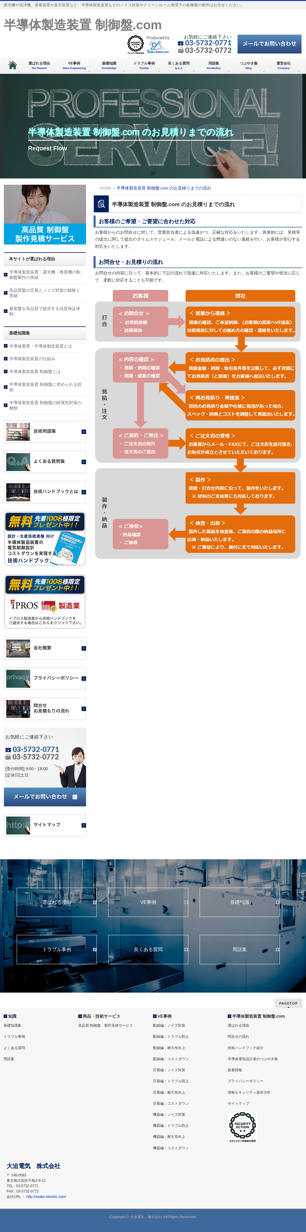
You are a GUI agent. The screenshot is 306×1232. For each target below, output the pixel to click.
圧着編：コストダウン (171, 1103)
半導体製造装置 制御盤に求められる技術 (45, 387)
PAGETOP (288, 1003)
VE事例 (148, 902)
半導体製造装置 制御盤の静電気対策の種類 (45, 405)
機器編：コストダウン (171, 1148)
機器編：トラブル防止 (171, 1126)
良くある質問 (148, 949)
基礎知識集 (13, 1025)
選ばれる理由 (56, 902)
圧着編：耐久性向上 (169, 1092)
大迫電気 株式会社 (146, 1217)
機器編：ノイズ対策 (169, 1114)
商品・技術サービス (101, 1016)
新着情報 (235, 1070)
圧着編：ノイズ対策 (169, 1070)
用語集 (239, 949)
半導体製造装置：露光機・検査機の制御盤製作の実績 (44, 275)
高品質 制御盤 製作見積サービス (105, 1025)
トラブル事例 (56, 949)
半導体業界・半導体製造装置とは (40, 346)
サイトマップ (238, 1103)
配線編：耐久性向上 (169, 1048)
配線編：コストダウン (171, 1059)
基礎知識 (239, 902)
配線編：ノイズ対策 (169, 1025)
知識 (12, 1016)
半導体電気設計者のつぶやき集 (253, 1059)
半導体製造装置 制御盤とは (35, 371)
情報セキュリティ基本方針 (249, 1092)
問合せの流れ (238, 1036)
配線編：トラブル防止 (171, 1036)
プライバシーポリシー (246, 1081)
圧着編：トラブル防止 (171, 1081)
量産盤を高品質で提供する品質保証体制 (44, 311)
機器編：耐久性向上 (169, 1137)
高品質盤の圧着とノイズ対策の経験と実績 (44, 293)
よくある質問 (14, 1048)
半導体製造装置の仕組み (32, 358)
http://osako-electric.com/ (46, 1197)
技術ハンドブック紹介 (246, 1048)
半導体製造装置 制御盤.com (83, 25)
